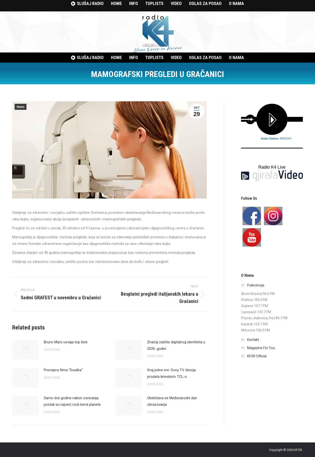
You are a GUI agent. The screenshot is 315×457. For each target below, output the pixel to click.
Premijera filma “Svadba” (63, 370)
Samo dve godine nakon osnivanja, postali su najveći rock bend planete (72, 401)
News (20, 107)
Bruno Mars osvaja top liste (66, 342)
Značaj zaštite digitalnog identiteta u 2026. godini (176, 345)
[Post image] (25, 350)
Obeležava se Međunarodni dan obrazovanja (172, 401)
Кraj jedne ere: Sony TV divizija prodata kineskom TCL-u (171, 373)
